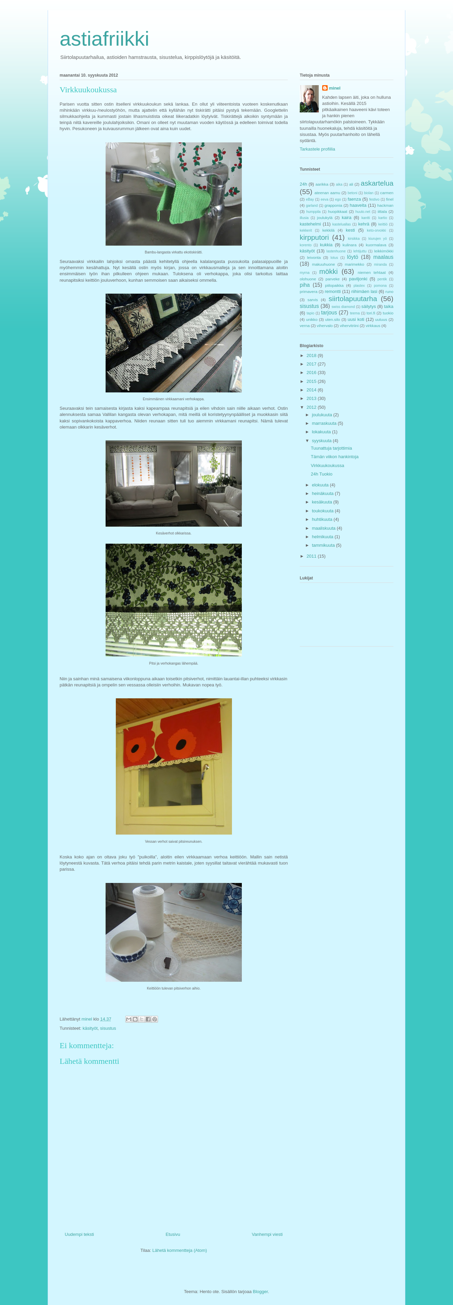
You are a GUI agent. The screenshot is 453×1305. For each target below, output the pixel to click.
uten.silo (332, 319)
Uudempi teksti (79, 1234)
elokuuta (321, 484)
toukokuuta (323, 510)
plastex (359, 286)
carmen (386, 192)
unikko (311, 319)
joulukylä (324, 217)
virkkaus (373, 325)
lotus (334, 258)
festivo (374, 199)
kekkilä (329, 230)
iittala (382, 211)
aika (339, 184)
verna (305, 325)
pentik (382, 279)
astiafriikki (104, 38)
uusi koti (356, 319)
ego (338, 199)
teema (355, 313)
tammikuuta (324, 545)
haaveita (358, 205)
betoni (352, 193)
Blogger (260, 1291)
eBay (310, 199)
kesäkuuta (322, 501)
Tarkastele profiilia (317, 149)
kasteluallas (341, 224)
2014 (312, 389)
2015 (312, 381)
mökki (328, 271)
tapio (310, 313)
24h (303, 184)
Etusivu (173, 1234)
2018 (312, 355)
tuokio (388, 313)
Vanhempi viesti (267, 1234)
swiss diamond (343, 307)
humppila (313, 212)
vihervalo (325, 325)
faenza (354, 199)
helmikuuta (323, 536)
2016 (312, 372)
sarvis (313, 299)
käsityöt (89, 1028)
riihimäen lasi (364, 291)
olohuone (308, 279)
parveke (333, 279)
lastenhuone (336, 251)
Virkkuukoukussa (327, 465)
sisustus (108, 1028)
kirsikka (354, 238)
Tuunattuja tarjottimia (331, 448)
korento (306, 245)
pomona (380, 286)
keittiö (383, 224)
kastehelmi (310, 224)
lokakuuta (322, 431)
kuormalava (376, 245)
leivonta (314, 257)
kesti (350, 230)
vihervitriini (349, 325)
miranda (380, 264)
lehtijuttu (359, 251)
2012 (312, 407)
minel (335, 88)
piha (305, 285)
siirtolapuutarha (353, 298)
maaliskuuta (324, 528)
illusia (304, 218)
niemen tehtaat (372, 272)
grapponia (333, 205)
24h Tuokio (321, 474)
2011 (312, 556)
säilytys (368, 306)
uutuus (381, 319)
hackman (385, 205)
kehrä (364, 224)
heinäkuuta (323, 493)
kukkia (326, 244)
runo (389, 291)
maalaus (383, 257)
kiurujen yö (378, 238)
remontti (333, 291)
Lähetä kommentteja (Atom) (179, 1250)
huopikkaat (337, 211)
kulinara (350, 245)
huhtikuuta (323, 519)
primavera (308, 291)
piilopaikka (334, 285)
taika (388, 306)
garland (312, 205)
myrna (305, 273)
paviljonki (358, 278)
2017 (312, 364)
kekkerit (306, 230)
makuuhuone (323, 264)
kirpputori (314, 237)
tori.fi (370, 313)
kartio (382, 218)
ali (351, 184)
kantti (365, 218)
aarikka (321, 184)
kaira (346, 217)
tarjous (329, 312)
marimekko (354, 264)
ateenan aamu (327, 192)
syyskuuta (322, 440)
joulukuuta (322, 414)
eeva (324, 199)
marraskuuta (325, 423)
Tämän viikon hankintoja (334, 456)
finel (389, 199)
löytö (352, 257)
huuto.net (363, 212)
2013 (312, 398)
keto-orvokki (376, 230)
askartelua (377, 183)
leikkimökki (384, 251)
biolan (369, 193)
